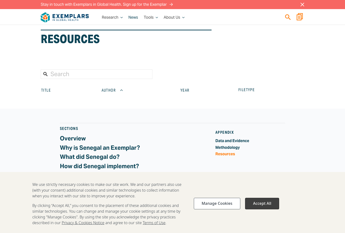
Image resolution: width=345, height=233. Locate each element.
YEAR (188, 90)
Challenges (75, 175)
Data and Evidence (232, 140)
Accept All (262, 207)
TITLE (49, 90)
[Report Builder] (299, 17)
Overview (73, 138)
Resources (225, 153)
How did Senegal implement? (99, 166)
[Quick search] (288, 17)
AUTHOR (113, 90)
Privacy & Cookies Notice (83, 226)
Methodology (227, 147)
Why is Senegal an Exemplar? (100, 147)
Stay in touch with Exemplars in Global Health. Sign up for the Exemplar (107, 4)
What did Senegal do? (90, 157)
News (133, 17)
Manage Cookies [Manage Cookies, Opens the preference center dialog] (217, 207)
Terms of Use (154, 226)
